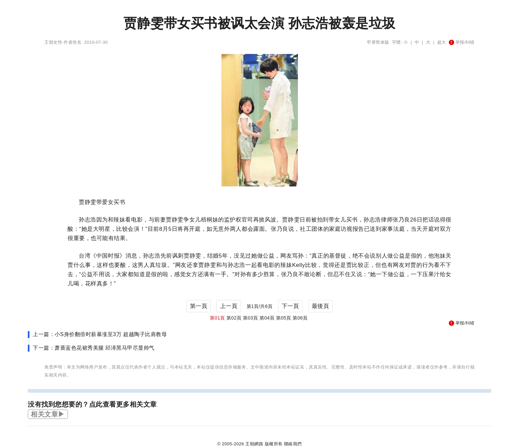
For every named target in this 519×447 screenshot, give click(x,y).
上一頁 (229, 306)
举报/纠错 (462, 42)
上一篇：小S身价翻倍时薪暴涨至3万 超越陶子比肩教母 (100, 334)
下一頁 (290, 306)
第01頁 (217, 318)
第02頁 (234, 318)
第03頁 (250, 318)
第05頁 (283, 318)
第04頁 (267, 318)
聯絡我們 (293, 443)
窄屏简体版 (378, 42)
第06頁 (300, 318)
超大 (441, 42)
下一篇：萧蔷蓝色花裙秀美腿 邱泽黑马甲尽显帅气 (94, 348)
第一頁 (199, 306)
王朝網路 (254, 443)
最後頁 (320, 306)
